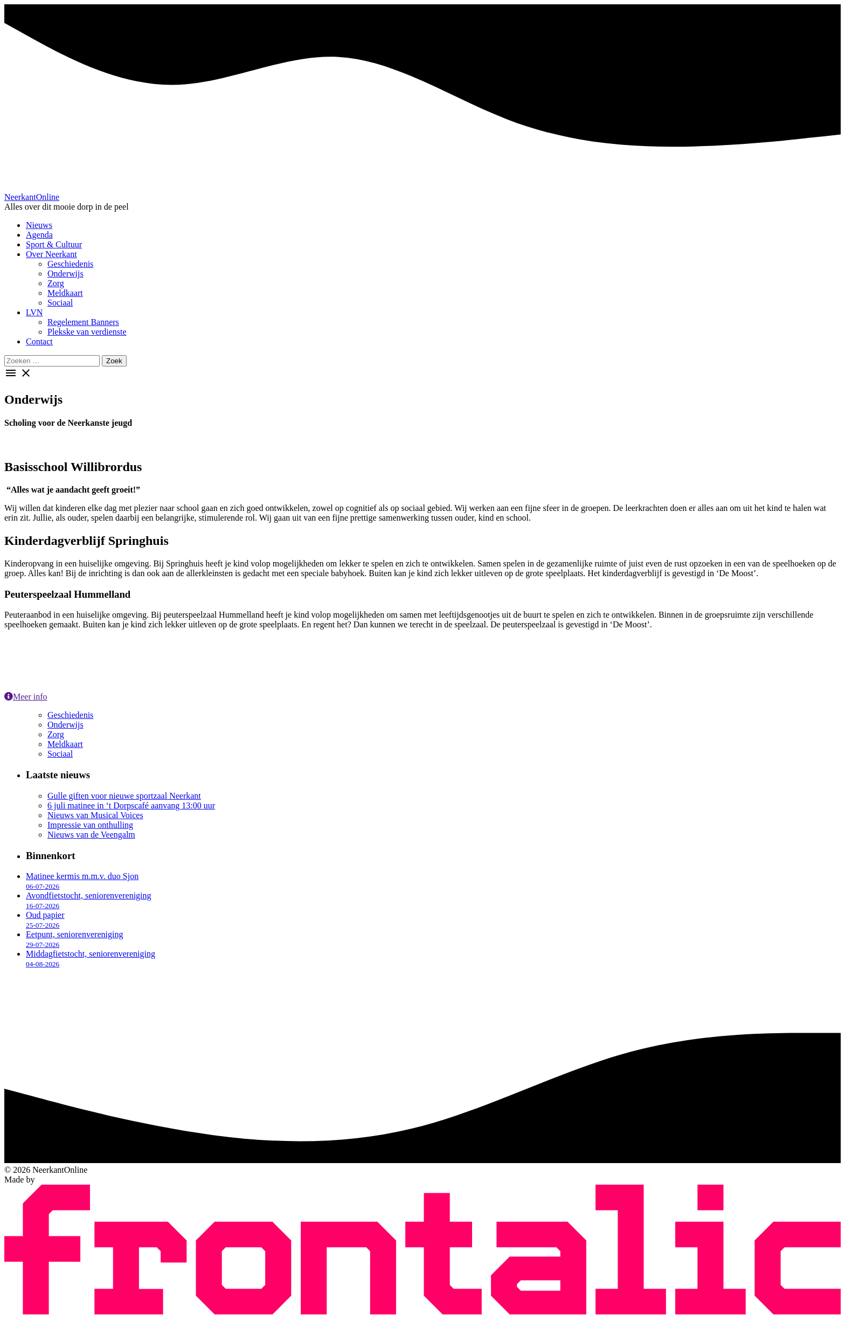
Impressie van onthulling (90, 824)
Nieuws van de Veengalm (91, 834)
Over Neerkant (51, 254)
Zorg (55, 283)
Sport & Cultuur (54, 244)
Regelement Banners (83, 322)
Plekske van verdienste (87, 331)
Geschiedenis (70, 263)
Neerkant (31, 197)
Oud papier (45, 919)
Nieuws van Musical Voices (95, 815)
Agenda (39, 234)
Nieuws (39, 225)
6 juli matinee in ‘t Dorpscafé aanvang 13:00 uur (131, 805)
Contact (39, 341)
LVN (34, 312)
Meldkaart (65, 293)
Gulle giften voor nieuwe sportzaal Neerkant (124, 795)
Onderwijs (65, 273)
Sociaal (60, 302)
